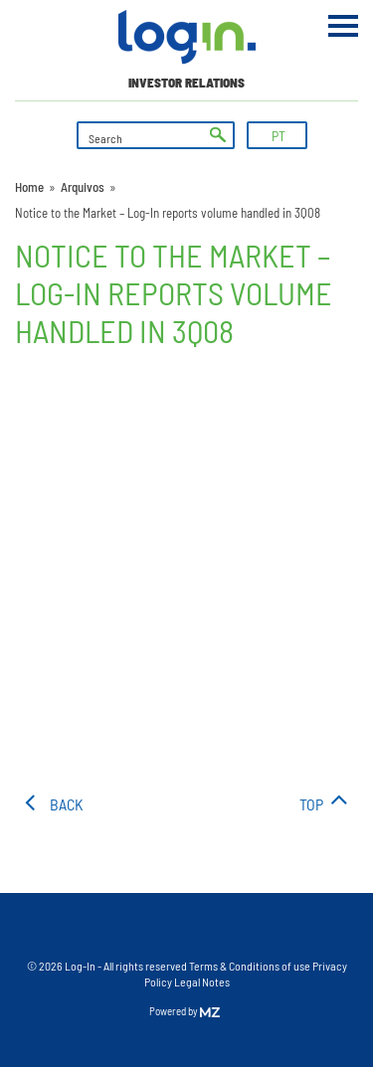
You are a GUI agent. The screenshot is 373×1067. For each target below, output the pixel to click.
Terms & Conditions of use (250, 966)
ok (218, 135)
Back (67, 804)
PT (278, 135)
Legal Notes (202, 981)
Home (29, 187)
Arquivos (82, 187)
